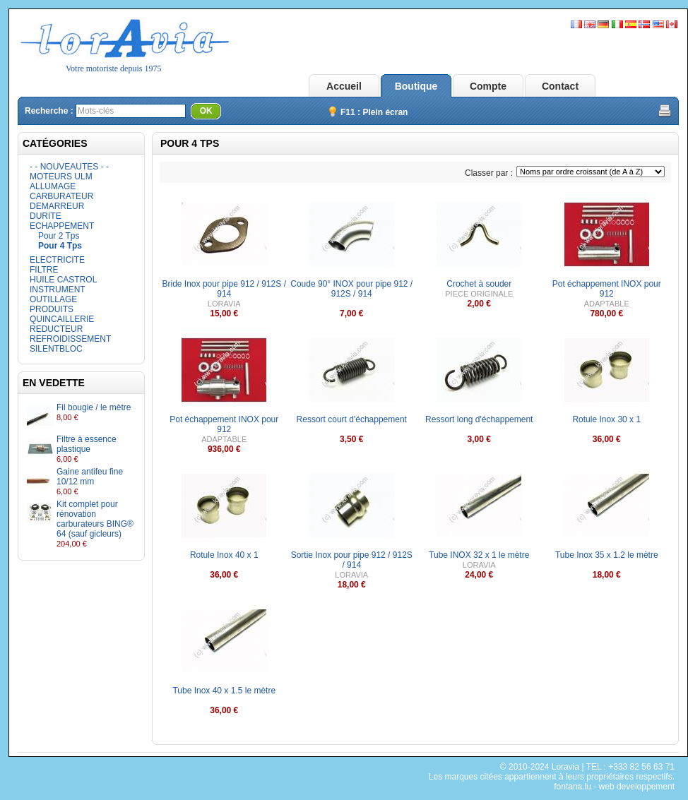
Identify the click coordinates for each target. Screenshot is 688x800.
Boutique (416, 86)
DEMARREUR (57, 206)
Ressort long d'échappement (479, 419)
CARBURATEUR (61, 196)
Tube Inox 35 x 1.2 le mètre (606, 555)
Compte (488, 86)
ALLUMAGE (53, 186)
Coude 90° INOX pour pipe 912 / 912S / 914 (351, 289)
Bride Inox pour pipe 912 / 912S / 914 (224, 289)
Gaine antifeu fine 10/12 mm (90, 476)
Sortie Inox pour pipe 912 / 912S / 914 (352, 560)
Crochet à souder (478, 284)
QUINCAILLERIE (62, 319)
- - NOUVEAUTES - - (69, 167)
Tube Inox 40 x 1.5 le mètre (223, 690)
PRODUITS (51, 309)
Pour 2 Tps (58, 236)
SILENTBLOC (56, 349)
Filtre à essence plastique (87, 444)
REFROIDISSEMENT (70, 339)
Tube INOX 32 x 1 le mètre (479, 555)
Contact (560, 86)
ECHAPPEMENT (62, 226)
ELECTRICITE (57, 260)
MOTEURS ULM (61, 176)
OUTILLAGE (53, 299)
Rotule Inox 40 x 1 (224, 555)
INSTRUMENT (57, 289)
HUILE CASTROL (63, 280)
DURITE (45, 216)
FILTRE (44, 270)
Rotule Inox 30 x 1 (606, 419)
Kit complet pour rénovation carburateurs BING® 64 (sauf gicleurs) (95, 519)
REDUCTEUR (56, 329)
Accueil (344, 86)
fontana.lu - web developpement (614, 787)
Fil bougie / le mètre (94, 407)
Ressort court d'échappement (352, 419)
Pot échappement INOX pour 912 (606, 289)
